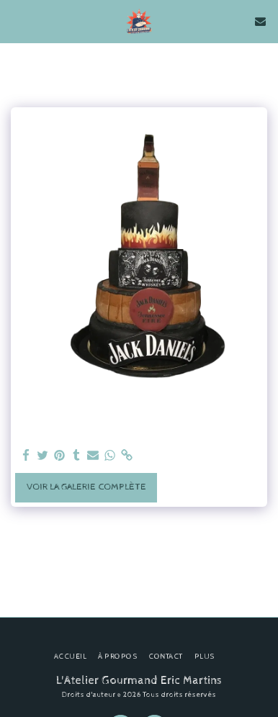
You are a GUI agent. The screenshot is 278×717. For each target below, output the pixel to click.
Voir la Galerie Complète (86, 486)
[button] (16, 20)
